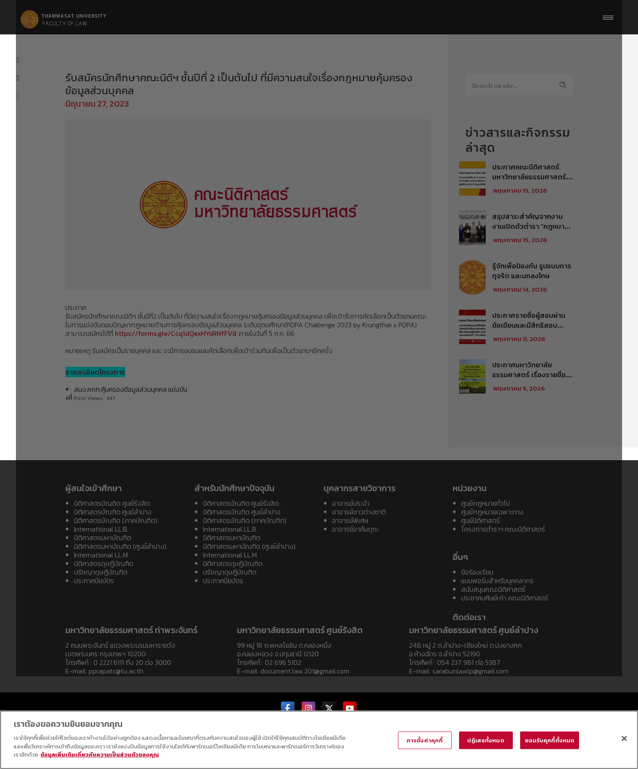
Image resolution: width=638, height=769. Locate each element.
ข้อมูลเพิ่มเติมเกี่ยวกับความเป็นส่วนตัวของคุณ (99, 755)
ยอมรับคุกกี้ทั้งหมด (550, 740)
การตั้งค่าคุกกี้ (425, 740)
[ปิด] (624, 738)
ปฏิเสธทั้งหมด (485, 740)
